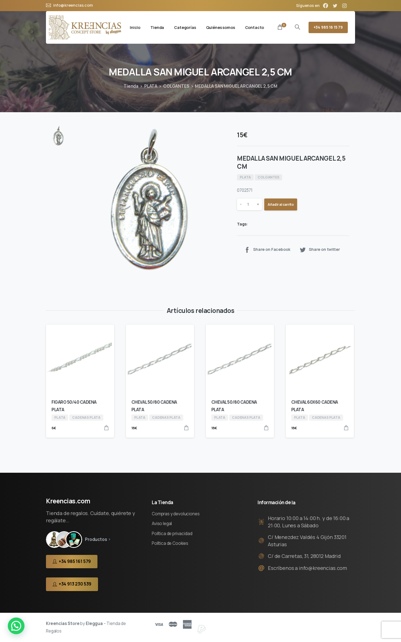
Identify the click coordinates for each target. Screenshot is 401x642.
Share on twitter (319, 249)
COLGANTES (176, 86)
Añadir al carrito (281, 204)
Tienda (131, 86)
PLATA (150, 86)
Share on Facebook (267, 249)
